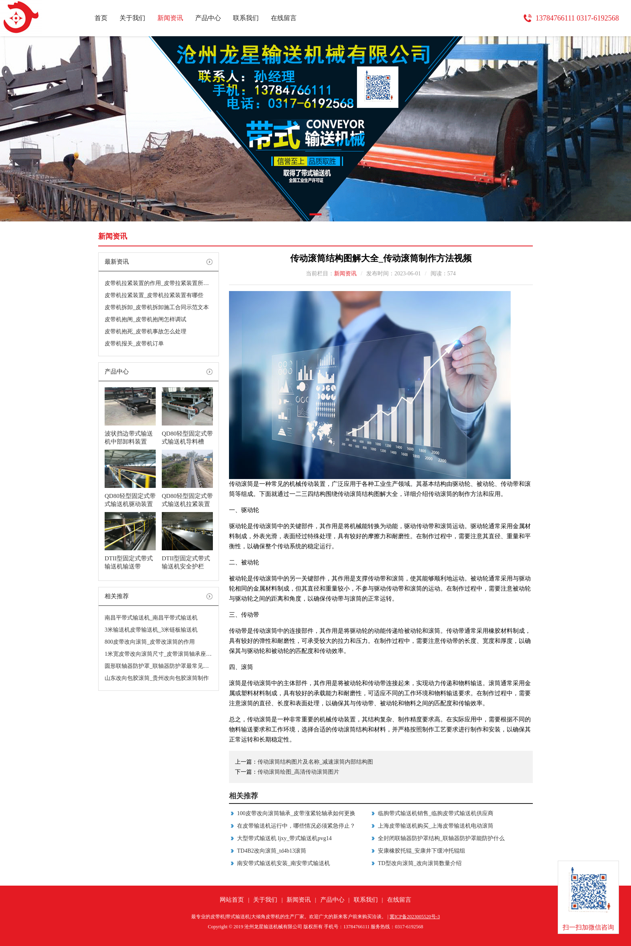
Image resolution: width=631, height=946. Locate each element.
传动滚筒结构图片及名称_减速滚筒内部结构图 (315, 762)
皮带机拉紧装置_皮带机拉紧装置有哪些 (154, 295)
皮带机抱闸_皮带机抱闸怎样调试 (145, 319)
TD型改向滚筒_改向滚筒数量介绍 (420, 863)
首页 (101, 17)
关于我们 (132, 17)
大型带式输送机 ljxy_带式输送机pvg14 (284, 838)
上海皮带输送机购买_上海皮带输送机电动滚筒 (435, 826)
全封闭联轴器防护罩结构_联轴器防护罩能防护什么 (441, 838)
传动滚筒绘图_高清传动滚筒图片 (298, 772)
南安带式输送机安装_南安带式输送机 (283, 863)
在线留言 (284, 17)
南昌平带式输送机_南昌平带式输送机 (151, 618)
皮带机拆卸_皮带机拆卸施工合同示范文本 (157, 307)
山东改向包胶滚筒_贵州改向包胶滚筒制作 (157, 678)
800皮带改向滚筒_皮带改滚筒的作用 (150, 642)
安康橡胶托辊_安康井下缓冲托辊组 (421, 851)
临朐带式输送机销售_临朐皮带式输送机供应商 (435, 813)
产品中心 (208, 17)
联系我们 (246, 17)
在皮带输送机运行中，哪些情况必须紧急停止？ (296, 826)
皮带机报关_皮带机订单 (134, 344)
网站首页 (232, 899)
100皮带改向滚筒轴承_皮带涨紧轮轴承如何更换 (296, 813)
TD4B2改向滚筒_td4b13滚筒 (271, 851)
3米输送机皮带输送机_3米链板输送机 (151, 630)
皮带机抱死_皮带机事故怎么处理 (145, 331)
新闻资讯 (170, 17)
